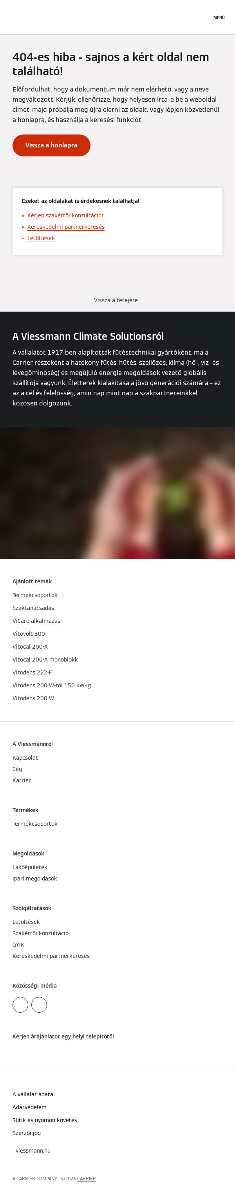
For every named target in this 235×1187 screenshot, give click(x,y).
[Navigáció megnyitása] (219, 17)
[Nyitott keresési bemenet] (202, 17)
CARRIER (86, 1179)
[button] (117, 300)
